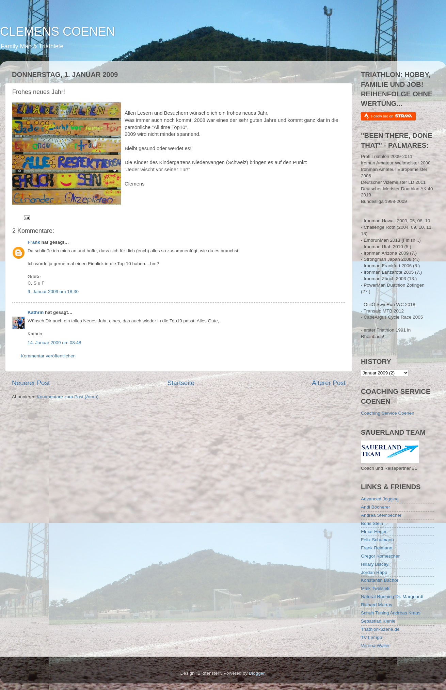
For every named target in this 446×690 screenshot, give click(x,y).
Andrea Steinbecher (381, 515)
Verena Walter (375, 645)
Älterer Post (329, 382)
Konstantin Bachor (379, 580)
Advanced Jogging (380, 498)
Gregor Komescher (380, 556)
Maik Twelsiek (375, 588)
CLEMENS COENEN (57, 31)
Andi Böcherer (375, 507)
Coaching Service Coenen (387, 413)
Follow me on (391, 116)
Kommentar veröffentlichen (48, 355)
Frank (34, 242)
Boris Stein (372, 523)
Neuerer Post (31, 382)
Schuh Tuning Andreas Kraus (390, 612)
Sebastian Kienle (378, 621)
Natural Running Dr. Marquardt (392, 596)
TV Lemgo (371, 637)
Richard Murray (376, 604)
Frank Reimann (376, 547)
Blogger (257, 673)
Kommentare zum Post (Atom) (68, 396)
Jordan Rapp (374, 572)
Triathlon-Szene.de (380, 629)
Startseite (180, 382)
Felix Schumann (377, 539)
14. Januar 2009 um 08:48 (54, 342)
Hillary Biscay (374, 564)
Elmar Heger (374, 531)
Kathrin (36, 312)
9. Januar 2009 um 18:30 (53, 291)
